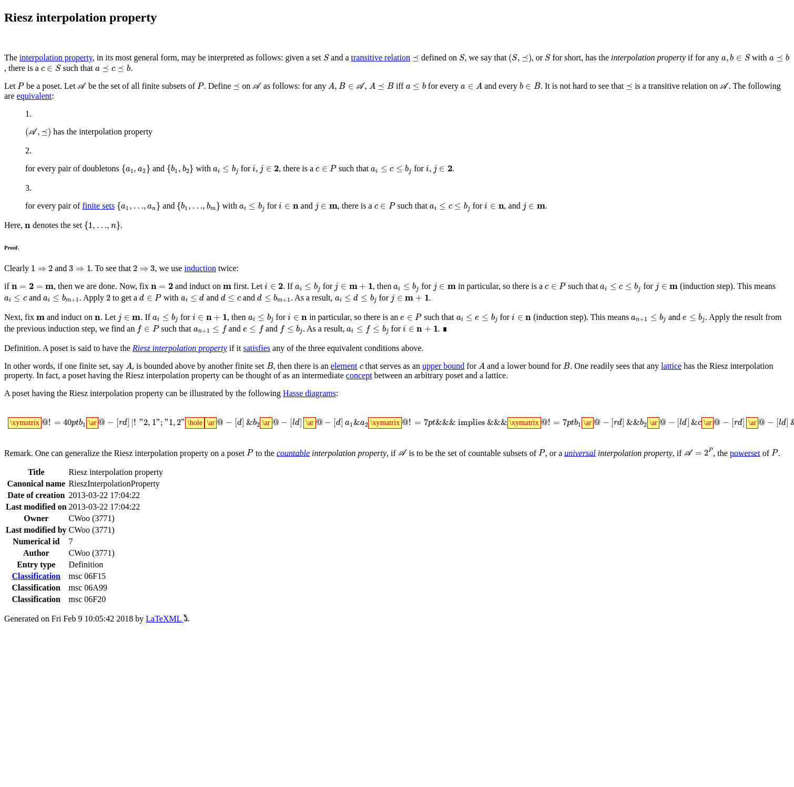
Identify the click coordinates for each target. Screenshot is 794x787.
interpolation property (56, 58)
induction (197, 271)
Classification (36, 588)
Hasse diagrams (309, 403)
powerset (737, 464)
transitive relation (379, 58)
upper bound (441, 376)
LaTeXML (167, 630)
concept (359, 385)
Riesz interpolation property (180, 358)
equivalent (34, 95)
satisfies (256, 358)
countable (291, 464)
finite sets (98, 207)
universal (576, 464)
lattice (665, 376)
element (341, 376)
